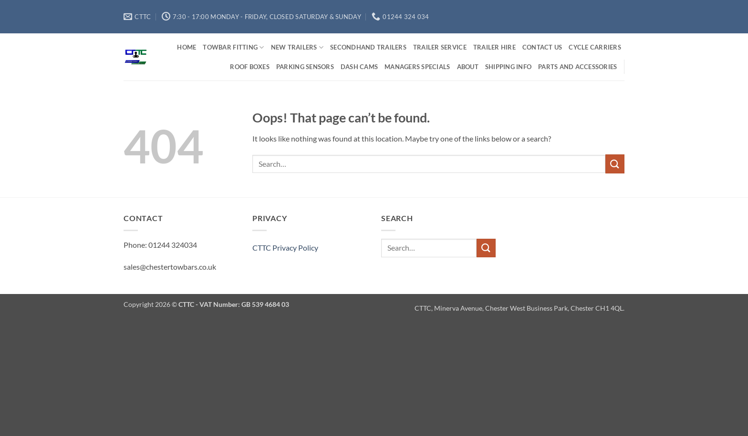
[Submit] (614, 163)
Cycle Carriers (595, 47)
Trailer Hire (494, 47)
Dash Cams (359, 67)
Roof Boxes (250, 67)
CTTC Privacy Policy (285, 247)
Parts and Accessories (577, 67)
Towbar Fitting (233, 47)
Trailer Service (440, 47)
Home (186, 47)
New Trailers (297, 47)
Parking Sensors (305, 67)
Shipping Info (508, 67)
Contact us (542, 47)
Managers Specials (417, 67)
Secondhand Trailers (368, 47)
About (467, 67)
